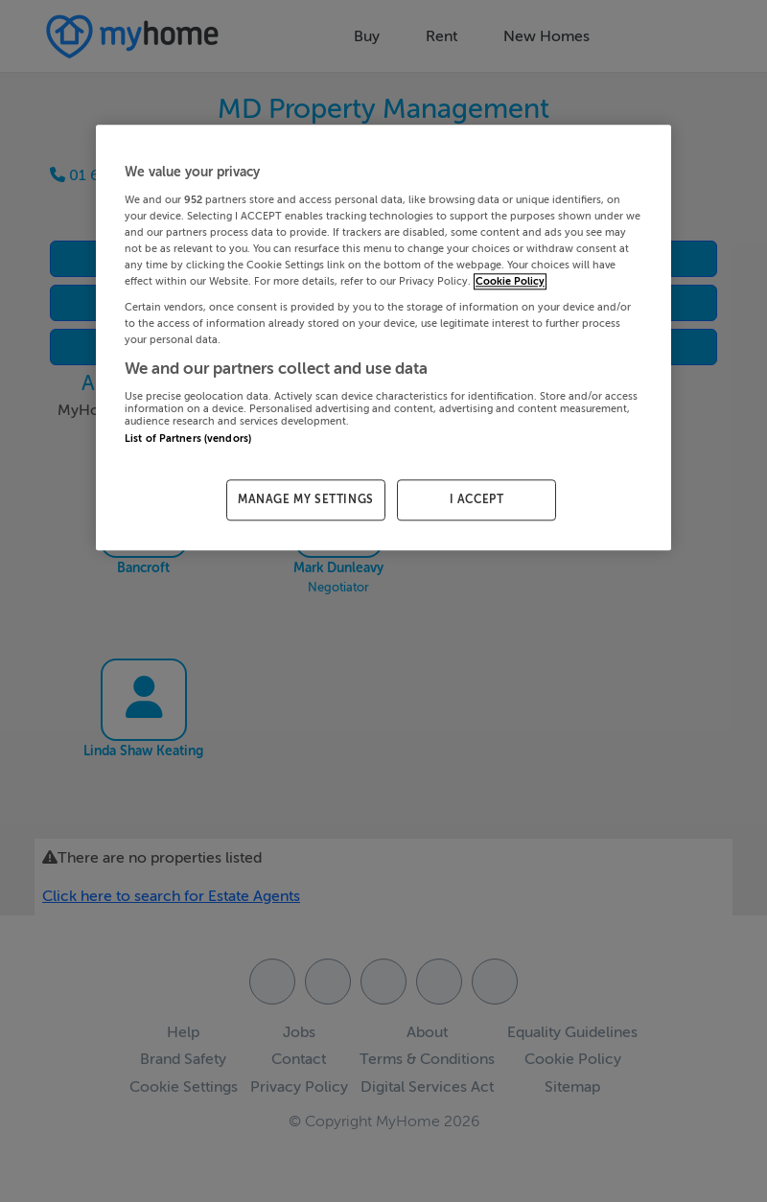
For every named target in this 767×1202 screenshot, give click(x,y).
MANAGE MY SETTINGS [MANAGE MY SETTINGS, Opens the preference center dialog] (306, 499)
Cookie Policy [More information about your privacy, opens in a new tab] (510, 281)
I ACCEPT (477, 499)
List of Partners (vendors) (188, 438)
